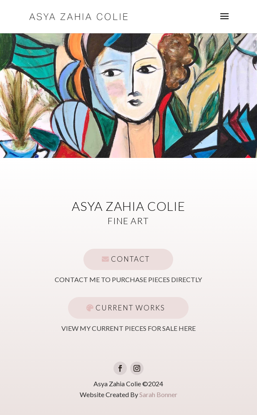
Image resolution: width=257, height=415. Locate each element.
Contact (130, 259)
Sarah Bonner (158, 394)
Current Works (130, 307)
